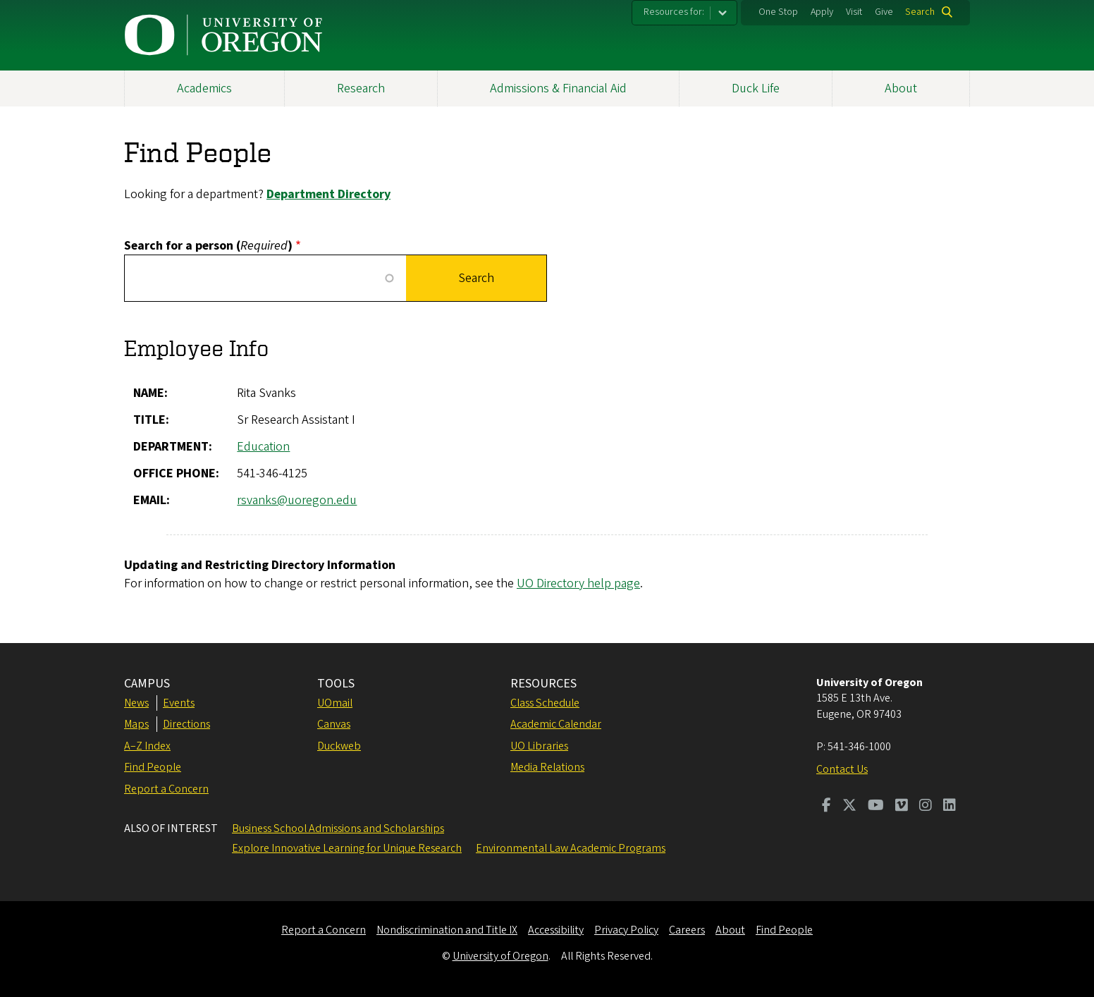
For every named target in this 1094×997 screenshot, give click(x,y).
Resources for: (674, 12)
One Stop (778, 12)
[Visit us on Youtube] (876, 806)
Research (361, 88)
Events (179, 703)
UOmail (334, 703)
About (901, 88)
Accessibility (556, 930)
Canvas (333, 724)
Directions (186, 724)
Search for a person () (208, 246)
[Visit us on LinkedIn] (949, 806)
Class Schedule (544, 703)
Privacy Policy (626, 930)
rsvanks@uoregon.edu (297, 500)
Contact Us (842, 769)
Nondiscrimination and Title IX (446, 930)
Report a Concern (166, 789)
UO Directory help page (578, 583)
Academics (204, 88)
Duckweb (339, 746)
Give (884, 12)
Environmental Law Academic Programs (570, 848)
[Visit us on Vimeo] (902, 806)
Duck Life (756, 88)
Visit (854, 12)
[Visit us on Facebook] (826, 806)
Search (920, 12)
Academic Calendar (555, 724)
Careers (687, 930)
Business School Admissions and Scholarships (338, 828)
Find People (152, 767)
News (136, 703)
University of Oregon (500, 956)
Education (263, 446)
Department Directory (328, 194)
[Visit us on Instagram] (926, 806)
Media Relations (547, 767)
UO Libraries (539, 746)
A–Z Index (147, 746)
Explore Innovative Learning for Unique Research (347, 848)
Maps (136, 724)
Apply (822, 12)
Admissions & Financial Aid (558, 88)
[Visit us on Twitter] (849, 806)
